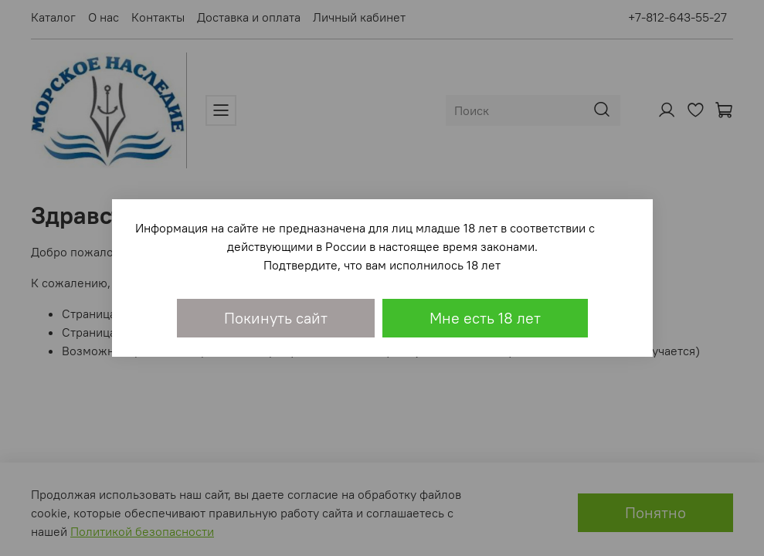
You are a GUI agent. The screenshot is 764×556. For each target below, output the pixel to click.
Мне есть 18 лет (485, 317)
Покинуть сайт (276, 317)
